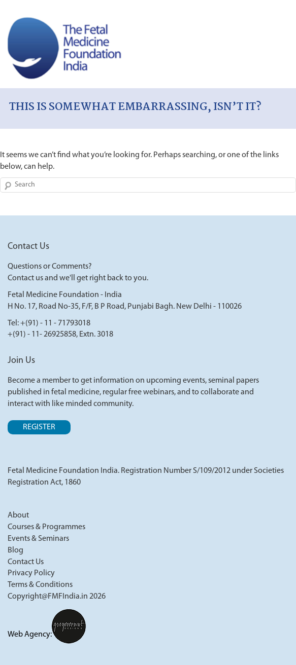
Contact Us (26, 562)
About (18, 515)
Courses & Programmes (46, 527)
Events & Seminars (38, 539)
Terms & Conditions (40, 585)
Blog (15, 550)
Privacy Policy (31, 573)
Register (39, 427)
